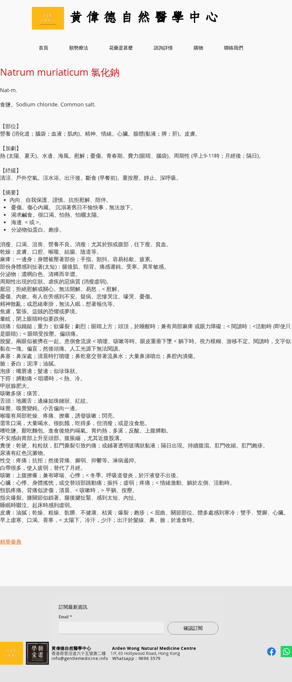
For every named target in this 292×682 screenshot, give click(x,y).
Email (65, 616)
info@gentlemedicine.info (80, 658)
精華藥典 (10, 541)
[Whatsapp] (286, 651)
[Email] (109, 628)
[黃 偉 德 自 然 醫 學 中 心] (146, 18)
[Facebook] (271, 651)
